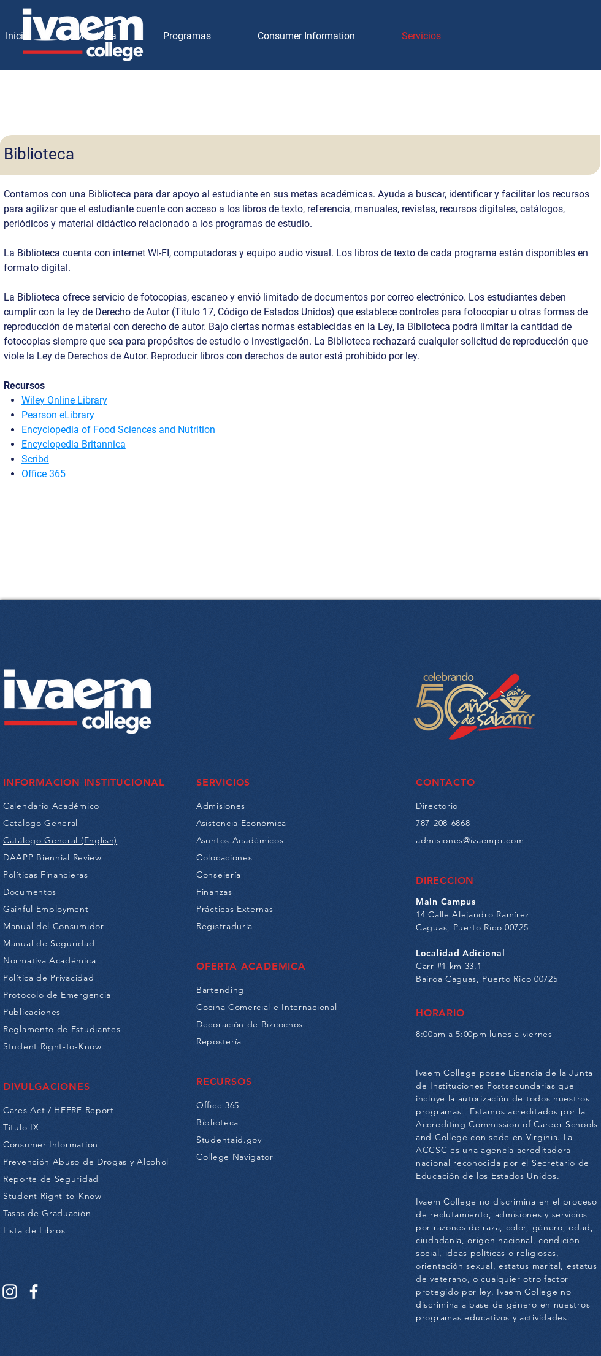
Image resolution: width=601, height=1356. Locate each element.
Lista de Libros (34, 1230)
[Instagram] (10, 1291)
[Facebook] (34, 1291)
